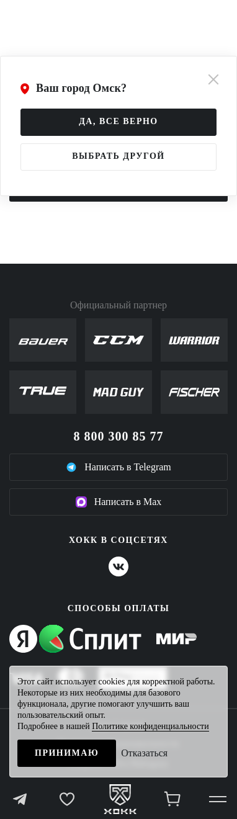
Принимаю (67, 753)
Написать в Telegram (118, 467)
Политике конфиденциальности (150, 726)
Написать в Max (119, 502)
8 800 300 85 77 (119, 436)
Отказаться (144, 753)
